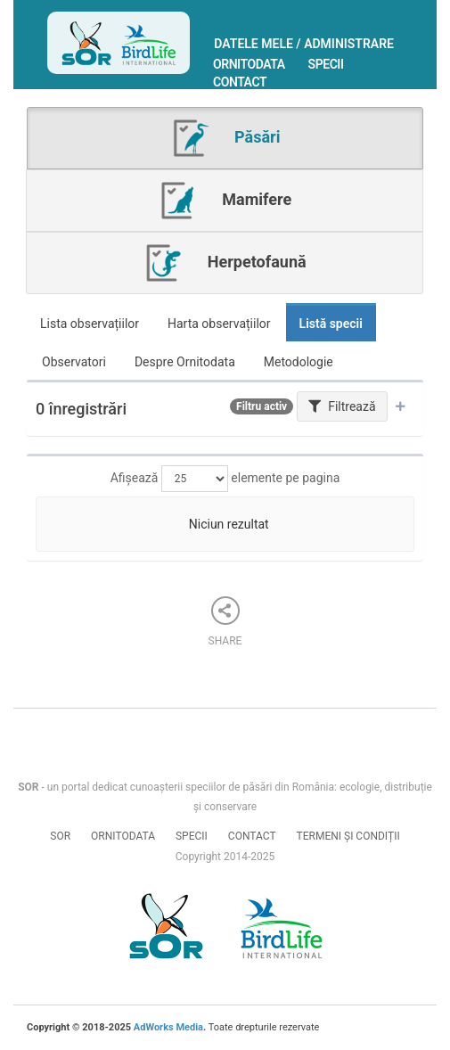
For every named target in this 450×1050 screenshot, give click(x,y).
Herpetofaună (224, 263)
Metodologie (298, 362)
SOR (60, 836)
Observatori (74, 362)
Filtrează (342, 406)
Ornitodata (249, 64)
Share (225, 621)
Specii (326, 64)
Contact (239, 82)
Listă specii (331, 323)
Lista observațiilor (89, 323)
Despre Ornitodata (185, 362)
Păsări (225, 138)
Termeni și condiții (348, 836)
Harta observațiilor (219, 323)
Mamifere (224, 200)
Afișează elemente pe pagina (225, 478)
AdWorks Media (168, 1027)
